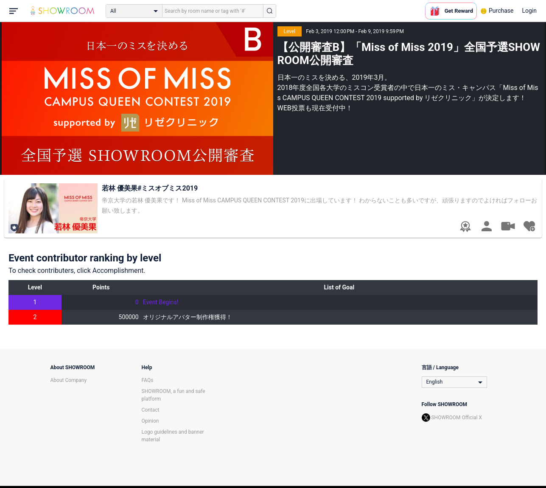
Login (529, 10)
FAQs (148, 380)
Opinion (150, 421)
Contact (151, 410)
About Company (68, 380)
